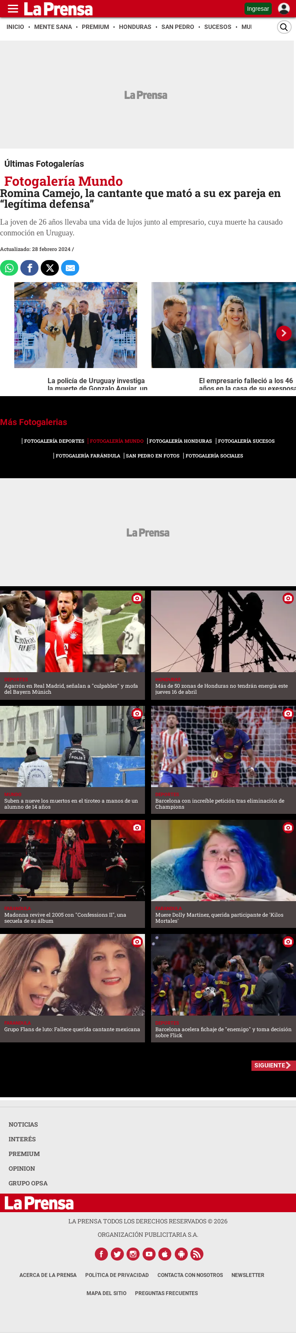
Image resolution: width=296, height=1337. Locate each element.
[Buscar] (284, 27)
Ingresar (258, 8)
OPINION (22, 1168)
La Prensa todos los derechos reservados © (148, 1221)
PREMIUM (24, 1154)
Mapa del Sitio (106, 1293)
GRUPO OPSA (28, 1183)
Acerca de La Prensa (48, 1275)
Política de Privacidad (117, 1275)
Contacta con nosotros (190, 1275)
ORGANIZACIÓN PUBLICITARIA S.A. (148, 1234)
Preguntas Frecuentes (166, 1293)
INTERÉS (22, 1139)
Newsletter (248, 1275)
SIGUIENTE (269, 1065)
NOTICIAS (23, 1124)
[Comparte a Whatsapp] (9, 268)
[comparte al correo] (70, 268)
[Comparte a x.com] (50, 268)
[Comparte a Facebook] (29, 268)
